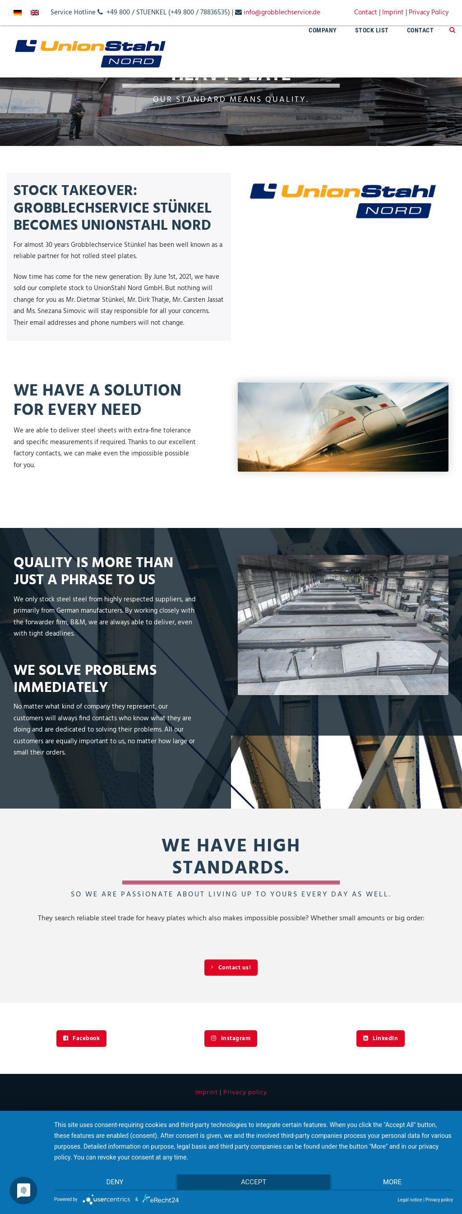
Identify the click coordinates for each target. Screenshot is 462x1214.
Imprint (393, 12)
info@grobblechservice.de (282, 12)
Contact (365, 12)
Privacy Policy (428, 12)
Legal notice (410, 1199)
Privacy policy (245, 1092)
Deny (113, 1183)
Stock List (372, 30)
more (393, 1183)
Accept (253, 1183)
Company (323, 30)
